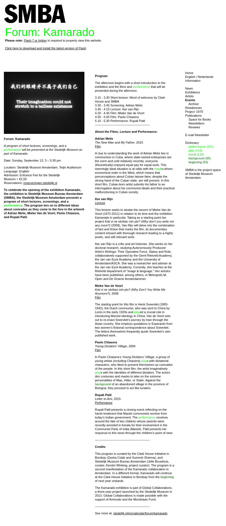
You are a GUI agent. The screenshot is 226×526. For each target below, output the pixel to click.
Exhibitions (192, 92)
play (137, 312)
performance (12, 149)
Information (192, 80)
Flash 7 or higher (35, 40)
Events (190, 100)
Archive (194, 104)
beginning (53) (198, 162)
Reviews (194, 127)
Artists (189, 96)
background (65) (200, 158)
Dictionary (192, 142)
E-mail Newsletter (197, 135)
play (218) (195, 150)
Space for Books (200, 119)
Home (189, 73)
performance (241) (201, 146)
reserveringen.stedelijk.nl (40, 183)
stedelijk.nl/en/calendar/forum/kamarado (140, 513)
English (190, 76)
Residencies (193, 107)
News (189, 88)
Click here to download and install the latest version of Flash (45, 48)
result (158, 168)
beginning (167, 477)
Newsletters (196, 123)
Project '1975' (194, 111)
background (103, 384)
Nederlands (205, 76)
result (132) (196, 154)
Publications (193, 115)
